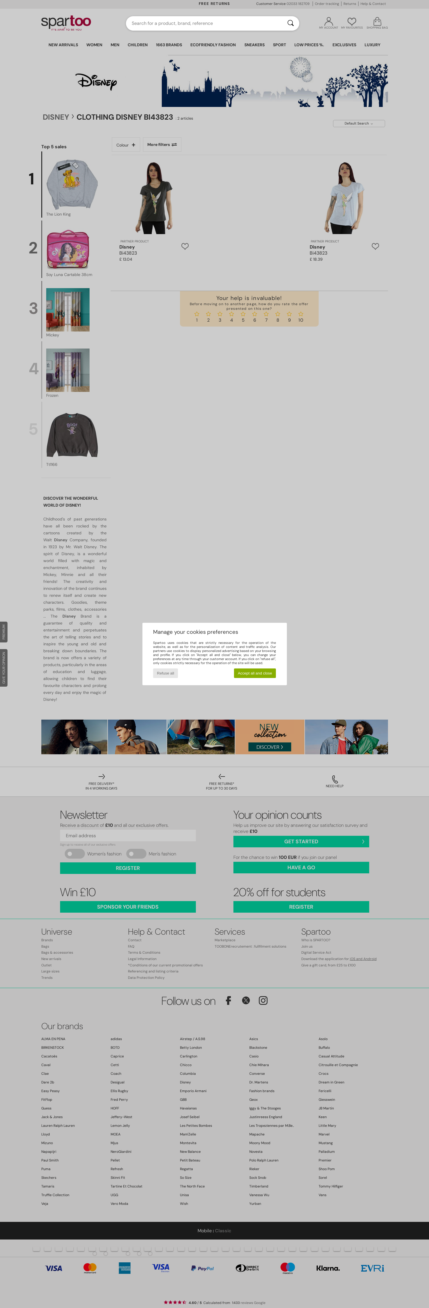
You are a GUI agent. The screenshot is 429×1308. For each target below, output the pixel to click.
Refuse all (165, 673)
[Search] (290, 23)
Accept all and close (255, 673)
